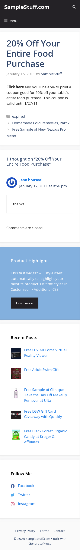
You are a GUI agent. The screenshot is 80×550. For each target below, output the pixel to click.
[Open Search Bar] (74, 7)
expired (18, 116)
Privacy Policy (25, 531)
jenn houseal (30, 180)
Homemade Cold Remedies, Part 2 (41, 122)
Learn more (24, 303)
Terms (44, 531)
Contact (59, 531)
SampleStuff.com (26, 6)
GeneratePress (40, 543)
